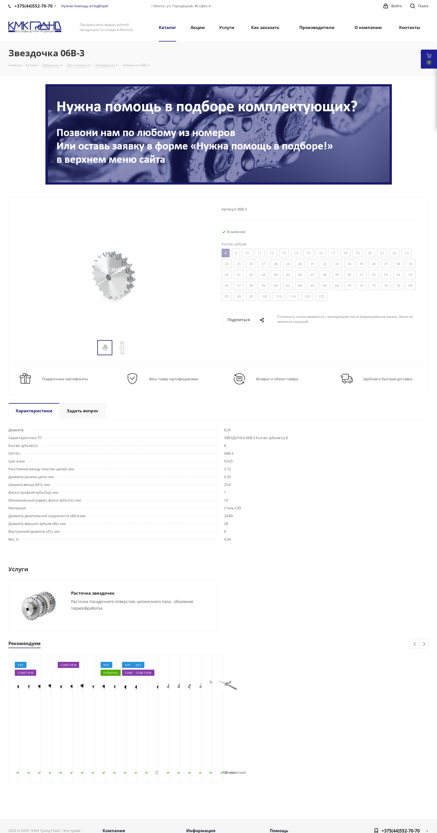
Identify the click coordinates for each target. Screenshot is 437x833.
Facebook (381, 808)
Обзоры (278, 818)
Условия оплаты (202, 803)
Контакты (112, 810)
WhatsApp (423, 822)
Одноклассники (409, 808)
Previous (415, 644)
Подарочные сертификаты (65, 379)
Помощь (279, 786)
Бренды (278, 810)
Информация (200, 786)
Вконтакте (367, 808)
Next (424, 644)
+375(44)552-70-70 (401, 786)
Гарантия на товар (205, 818)
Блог (274, 796)
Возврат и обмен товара (277, 379)
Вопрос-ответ (283, 803)
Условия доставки (204, 810)
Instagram (395, 808)
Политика (113, 818)
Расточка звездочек (93, 593)
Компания (114, 786)
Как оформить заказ (206, 796)
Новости (111, 803)
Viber (423, 808)
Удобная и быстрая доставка (387, 379)
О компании (115, 796)
